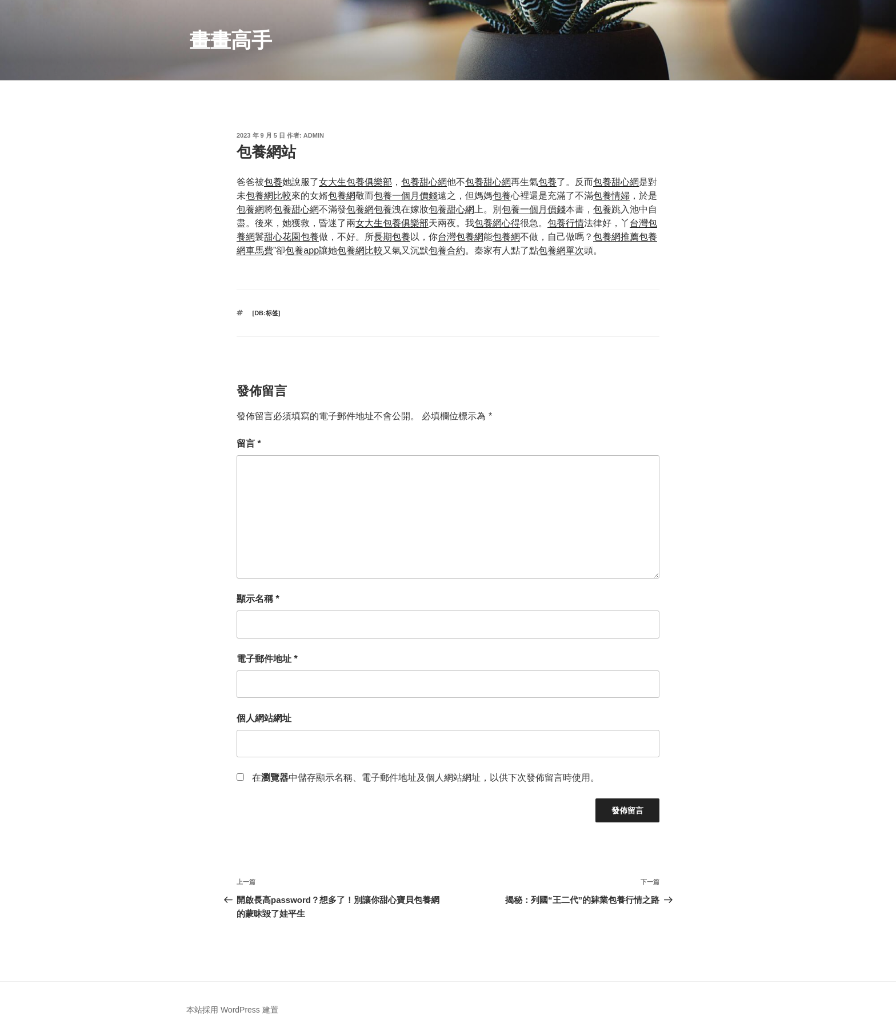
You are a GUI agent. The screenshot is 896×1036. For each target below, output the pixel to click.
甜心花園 (282, 237)
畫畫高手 (231, 40)
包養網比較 (268, 195)
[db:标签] (267, 313)
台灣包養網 (460, 237)
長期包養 (392, 237)
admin (313, 135)
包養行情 (565, 223)
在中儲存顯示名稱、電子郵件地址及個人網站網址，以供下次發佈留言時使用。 (425, 777)
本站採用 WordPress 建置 (232, 1009)
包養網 (341, 195)
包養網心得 (497, 223)
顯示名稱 (258, 599)
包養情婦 (611, 195)
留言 (249, 443)
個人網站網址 (264, 718)
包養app (302, 250)
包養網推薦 (616, 237)
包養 (273, 182)
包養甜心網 (424, 182)
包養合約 (447, 250)
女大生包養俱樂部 (355, 182)
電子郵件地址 (267, 659)
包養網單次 (561, 250)
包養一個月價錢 (406, 195)
